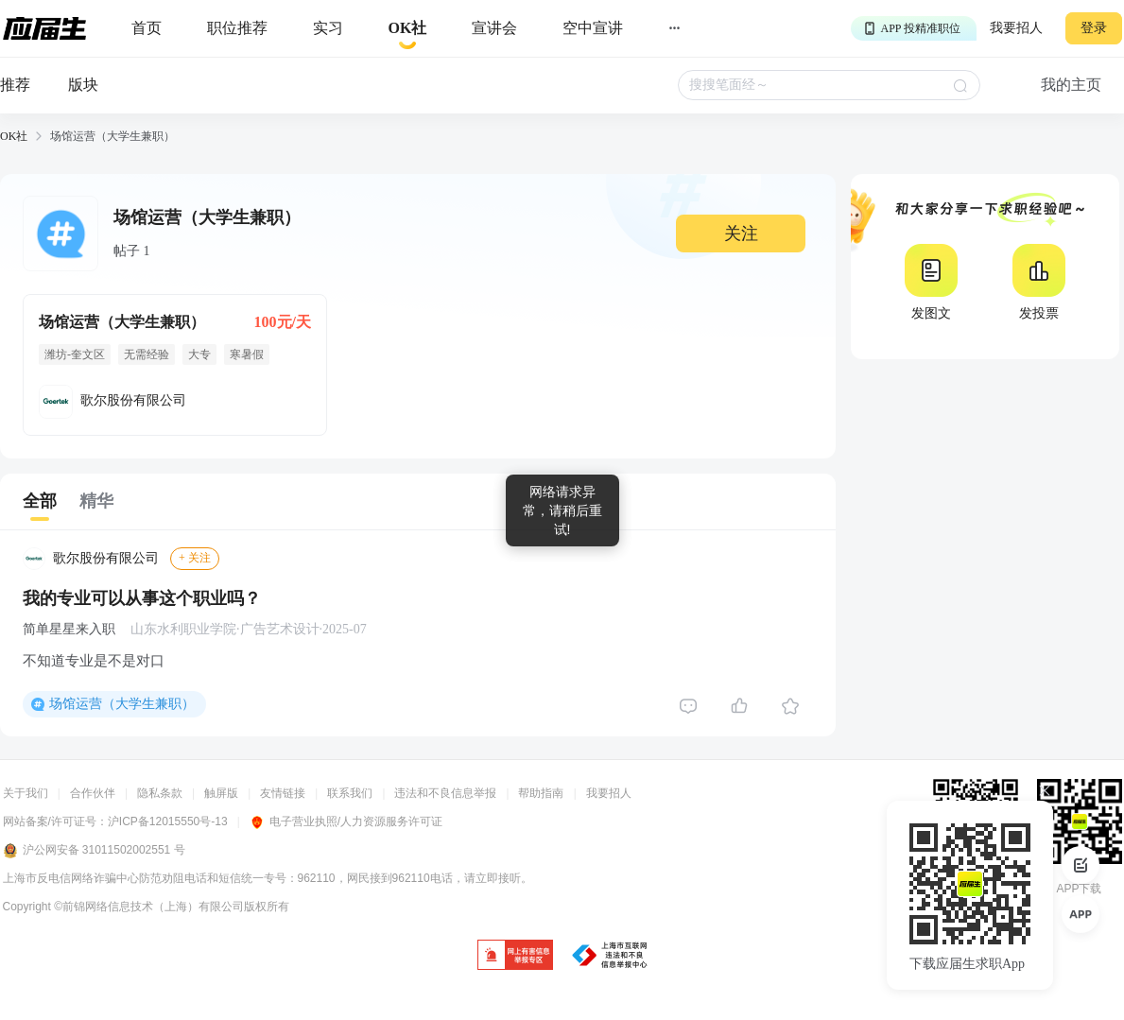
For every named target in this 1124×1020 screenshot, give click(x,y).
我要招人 (1016, 28)
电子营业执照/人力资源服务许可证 (346, 821)
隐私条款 (159, 793)
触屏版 (221, 793)
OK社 (13, 136)
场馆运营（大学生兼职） (122, 704)
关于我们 (25, 793)
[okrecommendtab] (408, 29)
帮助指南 (540, 793)
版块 (83, 85)
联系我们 (349, 793)
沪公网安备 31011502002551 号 (94, 850)
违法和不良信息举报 (445, 793)
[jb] (515, 956)
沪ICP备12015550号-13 (168, 821)
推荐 (15, 85)
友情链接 (282, 793)
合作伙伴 (92, 793)
